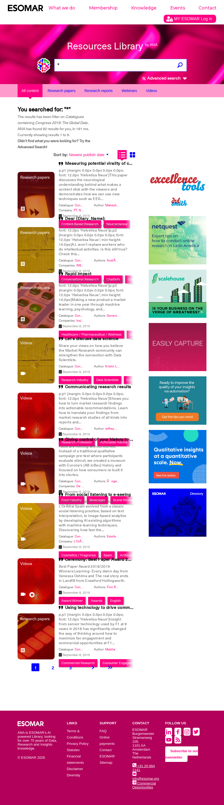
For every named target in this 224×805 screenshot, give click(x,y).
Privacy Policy (78, 744)
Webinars (129, 91)
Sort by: (61, 154)
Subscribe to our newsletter (181, 754)
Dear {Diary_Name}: (85, 218)
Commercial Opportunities (144, 785)
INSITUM (82, 265)
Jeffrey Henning (116, 429)
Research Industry (74, 380)
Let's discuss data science (92, 338)
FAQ (103, 731)
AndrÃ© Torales (118, 260)
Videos (151, 91)
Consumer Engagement (120, 663)
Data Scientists (107, 380)
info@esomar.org (145, 777)
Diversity (73, 775)
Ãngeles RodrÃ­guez (122, 481)
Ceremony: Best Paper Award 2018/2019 (106, 559)
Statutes (73, 750)
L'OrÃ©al (80, 541)
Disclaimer (75, 769)
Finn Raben (115, 587)
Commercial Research (78, 663)
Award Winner (72, 600)
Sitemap (106, 763)
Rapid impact (78, 273)
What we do (62, 8)
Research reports (98, 91)
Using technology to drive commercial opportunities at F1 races (129, 607)
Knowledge (143, 8)
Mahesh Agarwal (117, 205)
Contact (207, 8)
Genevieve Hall (118, 316)
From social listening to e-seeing (98, 494)
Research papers (61, 91)
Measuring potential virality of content (103, 163)
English (115, 600)
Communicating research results (98, 386)
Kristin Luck (113, 366)
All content (30, 91)
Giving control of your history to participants (109, 439)
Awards (96, 600)
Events (177, 8)
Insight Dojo (85, 321)
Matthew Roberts (117, 649)
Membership (103, 8)
